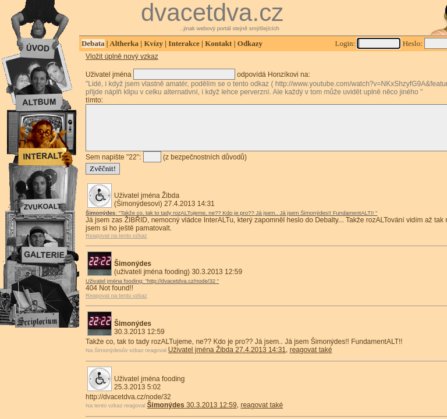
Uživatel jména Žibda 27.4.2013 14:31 (227, 358)
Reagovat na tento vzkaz (116, 244)
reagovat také (311, 358)
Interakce (183, 43)
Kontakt (218, 43)
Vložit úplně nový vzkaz (122, 56)
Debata (93, 43)
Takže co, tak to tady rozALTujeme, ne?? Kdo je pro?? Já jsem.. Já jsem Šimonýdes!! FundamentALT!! (244, 350)
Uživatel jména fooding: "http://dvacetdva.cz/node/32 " (152, 289)
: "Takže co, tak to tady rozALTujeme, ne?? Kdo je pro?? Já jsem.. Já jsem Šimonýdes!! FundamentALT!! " (231, 221)
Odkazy (249, 43)
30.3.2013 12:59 (192, 414)
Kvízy (153, 43)
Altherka (124, 43)
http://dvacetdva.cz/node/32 (128, 406)
